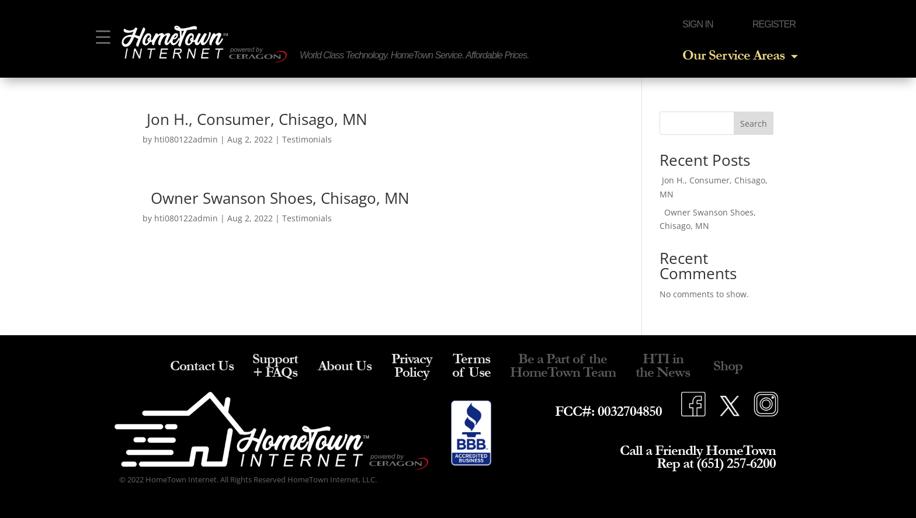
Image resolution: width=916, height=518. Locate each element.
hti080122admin (186, 139)
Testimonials (307, 139)
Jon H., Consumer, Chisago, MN (255, 119)
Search (753, 123)
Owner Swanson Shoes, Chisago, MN (276, 197)
